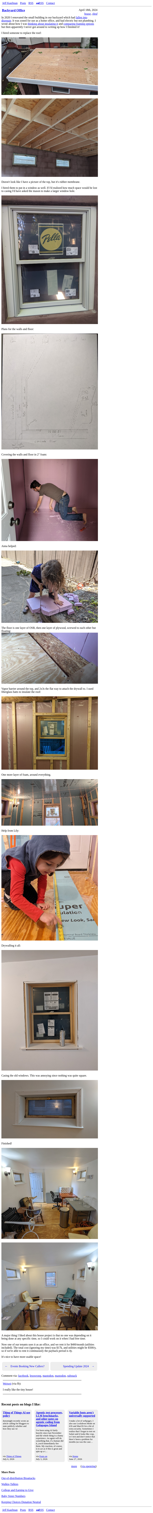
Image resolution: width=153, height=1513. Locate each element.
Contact (50, 3)
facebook (23, 1375)
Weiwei (7, 1383)
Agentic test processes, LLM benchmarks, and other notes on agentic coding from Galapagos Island (49, 1419)
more (74, 1466)
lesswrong (35, 1375)
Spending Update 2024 (78, 1366)
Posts (23, 3)
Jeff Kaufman (10, 3)
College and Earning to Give (17, 1490)
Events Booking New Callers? (24, 1366)
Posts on (43, 1456)
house (87, 13)
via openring (88, 1466)
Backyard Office (13, 10)
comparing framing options (79, 23)
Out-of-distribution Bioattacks (18, 1478)
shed (94, 13)
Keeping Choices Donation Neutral (21, 1502)
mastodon (48, 1375)
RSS (30, 3)
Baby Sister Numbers (13, 1496)
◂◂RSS (40, 3)
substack (72, 1375)
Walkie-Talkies (9, 1484)
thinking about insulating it (43, 23)
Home (75, 1456)
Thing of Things (13, 1456)
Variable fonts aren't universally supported (82, 1414)
